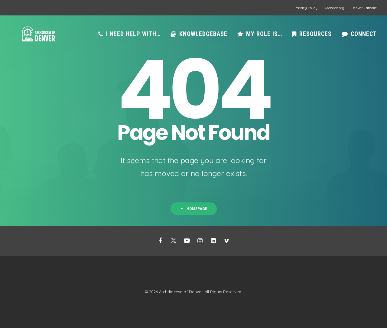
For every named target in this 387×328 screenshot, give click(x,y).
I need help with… (133, 37)
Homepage (193, 209)
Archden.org (334, 7)
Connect (364, 37)
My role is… (264, 37)
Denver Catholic (364, 7)
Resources (315, 37)
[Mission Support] (37, 37)
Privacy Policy (305, 7)
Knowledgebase (203, 37)
